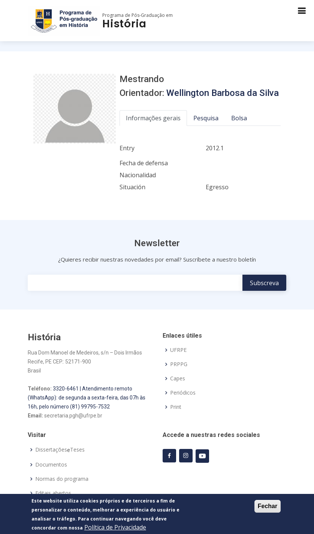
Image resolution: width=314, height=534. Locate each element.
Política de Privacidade (115, 529)
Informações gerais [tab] (153, 118)
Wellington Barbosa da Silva (222, 93)
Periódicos (183, 392)
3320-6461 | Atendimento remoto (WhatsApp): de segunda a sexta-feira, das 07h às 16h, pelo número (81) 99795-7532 (86, 398)
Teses (77, 449)
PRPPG (178, 364)
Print (175, 407)
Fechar (267, 507)
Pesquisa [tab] (205, 118)
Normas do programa (61, 479)
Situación (132, 187)
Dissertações (51, 449)
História (124, 23)
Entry (127, 148)
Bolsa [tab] (239, 118)
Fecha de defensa (144, 163)
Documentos (51, 464)
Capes (177, 378)
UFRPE (178, 350)
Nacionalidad (138, 175)
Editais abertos (53, 493)
